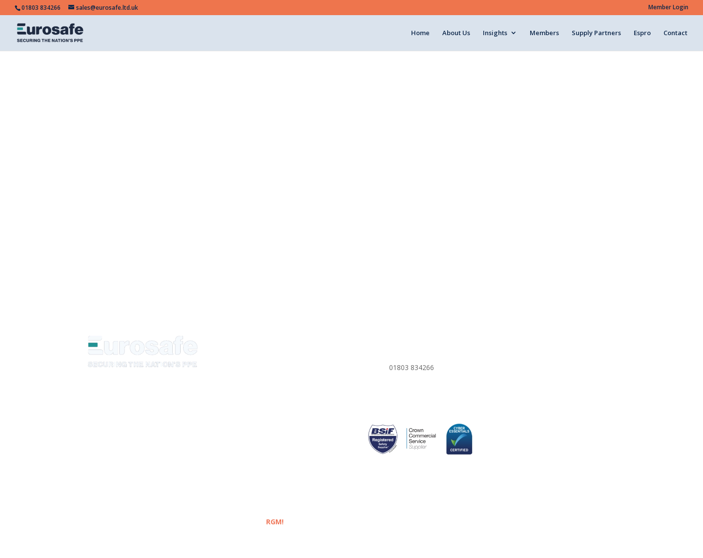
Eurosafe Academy (257, 410)
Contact (675, 33)
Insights (495, 33)
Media (237, 399)
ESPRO (238, 445)
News (236, 387)
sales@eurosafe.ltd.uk (423, 397)
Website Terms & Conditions (550, 364)
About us (241, 364)
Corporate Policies (534, 375)
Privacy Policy (526, 352)
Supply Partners (596, 33)
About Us (456, 33)
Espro (642, 33)
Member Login (668, 7)
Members (544, 33)
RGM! (275, 521)
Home (420, 33)
